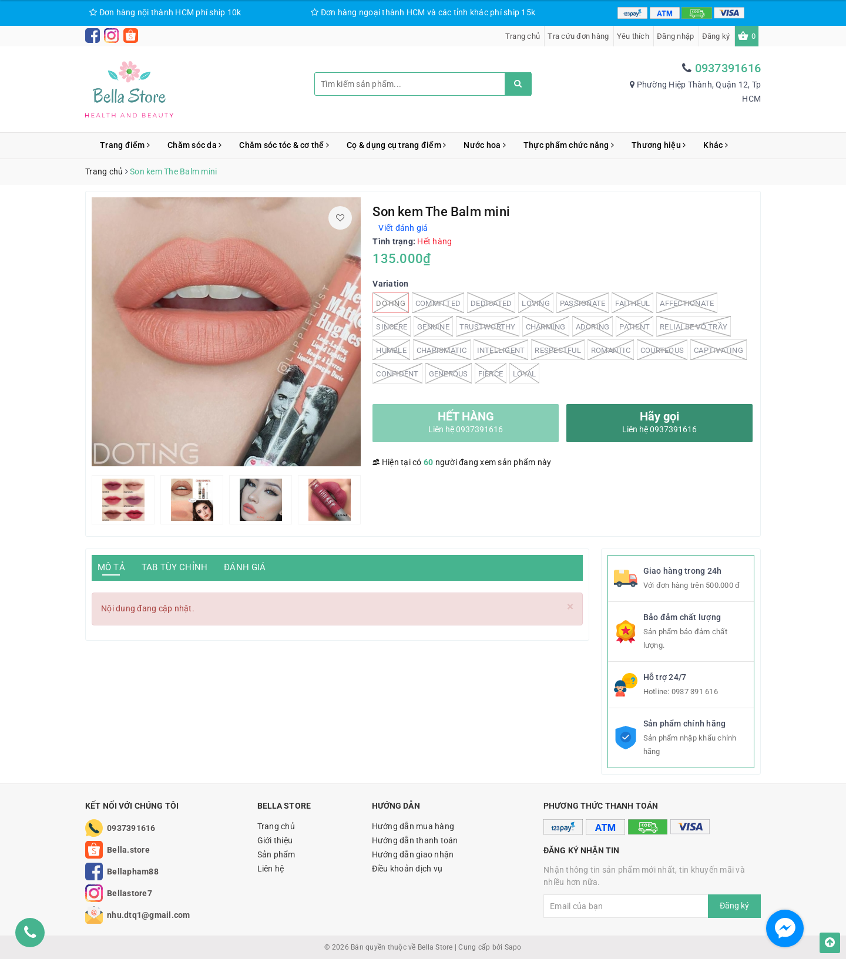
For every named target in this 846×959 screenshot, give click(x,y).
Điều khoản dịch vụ (407, 868)
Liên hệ (270, 868)
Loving (535, 302)
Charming (545, 326)
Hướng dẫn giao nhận (413, 854)
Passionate (582, 302)
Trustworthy (487, 326)
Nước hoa (485, 145)
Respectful (558, 349)
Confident (397, 373)
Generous (448, 373)
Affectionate (686, 302)
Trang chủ (522, 36)
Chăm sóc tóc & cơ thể (284, 145)
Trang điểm (125, 145)
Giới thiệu (275, 840)
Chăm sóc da (194, 145)
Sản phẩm (276, 854)
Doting (390, 302)
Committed (438, 302)
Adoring (592, 326)
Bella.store (128, 849)
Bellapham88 (133, 871)
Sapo (513, 947)
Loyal (524, 373)
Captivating (718, 349)
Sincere (391, 326)
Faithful (632, 302)
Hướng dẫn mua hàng (413, 826)
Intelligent (501, 349)
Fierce (491, 373)
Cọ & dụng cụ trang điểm (396, 145)
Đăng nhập (675, 36)
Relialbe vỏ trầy (693, 326)
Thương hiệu (659, 145)
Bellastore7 (129, 893)
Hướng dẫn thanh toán (415, 840)
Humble (391, 349)
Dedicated (491, 302)
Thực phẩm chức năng (568, 145)
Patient (634, 326)
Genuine (433, 326)
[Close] (570, 607)
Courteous (662, 349)
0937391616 (728, 68)
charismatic (442, 349)
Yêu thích (633, 36)
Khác (715, 145)
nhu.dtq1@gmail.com (148, 915)
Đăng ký (716, 36)
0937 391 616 (695, 691)
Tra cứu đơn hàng (578, 36)
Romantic (611, 349)
